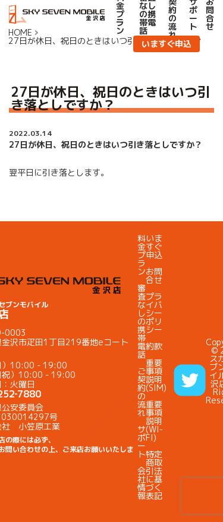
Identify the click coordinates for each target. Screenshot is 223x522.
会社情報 (141, 483)
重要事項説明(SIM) (156, 375)
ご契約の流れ (141, 391)
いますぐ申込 (166, 43)
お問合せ (154, 275)
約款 (154, 346)
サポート (141, 442)
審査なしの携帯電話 (141, 321)
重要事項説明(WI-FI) (154, 421)
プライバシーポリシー (154, 313)
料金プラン (141, 255)
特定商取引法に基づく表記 (154, 474)
